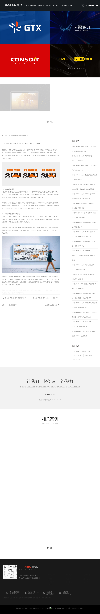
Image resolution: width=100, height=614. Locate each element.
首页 (27, 5)
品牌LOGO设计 (14, 222)
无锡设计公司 (24, 135)
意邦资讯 (48, 5)
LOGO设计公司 (77, 355)
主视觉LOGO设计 (89, 355)
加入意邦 (63, 5)
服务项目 (41, 5)
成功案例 (33, 5)
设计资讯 (16, 135)
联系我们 (71, 5)
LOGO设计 (44, 203)
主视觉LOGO (25, 152)
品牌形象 (56, 155)
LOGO (31, 155)
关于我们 (56, 5)
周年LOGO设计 (77, 359)
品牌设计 (38, 152)
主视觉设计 (24, 216)
